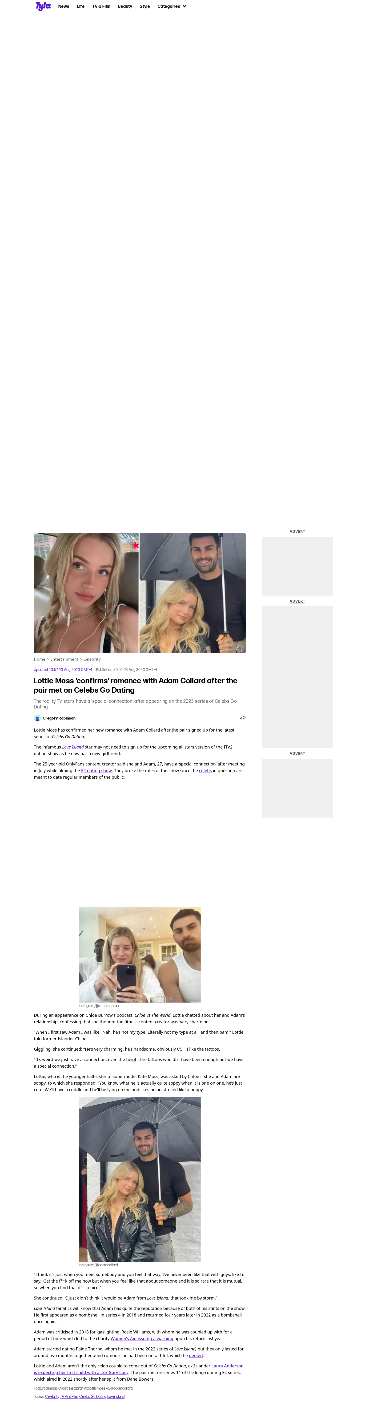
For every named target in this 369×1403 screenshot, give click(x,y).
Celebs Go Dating (92, 1396)
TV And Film (69, 1396)
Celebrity (92, 659)
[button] (243, 718)
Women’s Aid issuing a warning (142, 1338)
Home (39, 659)
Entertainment (64, 659)
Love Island (115, 1396)
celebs (205, 770)
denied (196, 1355)
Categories (172, 6)
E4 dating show (96, 770)
